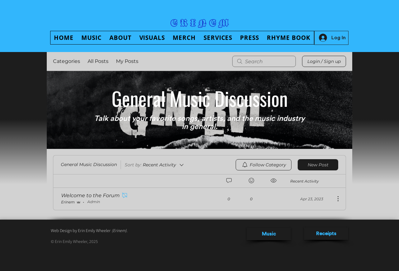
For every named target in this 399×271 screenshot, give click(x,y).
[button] (120, 37)
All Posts (98, 61)
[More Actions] (335, 198)
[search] (264, 61)
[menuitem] (263, 164)
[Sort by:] (155, 165)
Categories (66, 61)
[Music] (269, 234)
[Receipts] (326, 233)
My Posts (127, 61)
